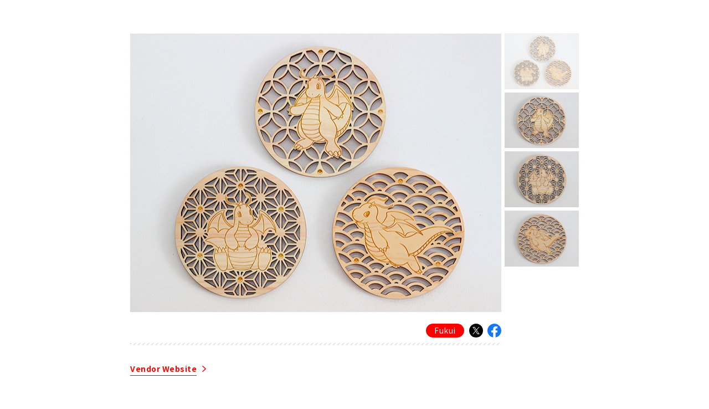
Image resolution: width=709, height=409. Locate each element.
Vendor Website (163, 369)
